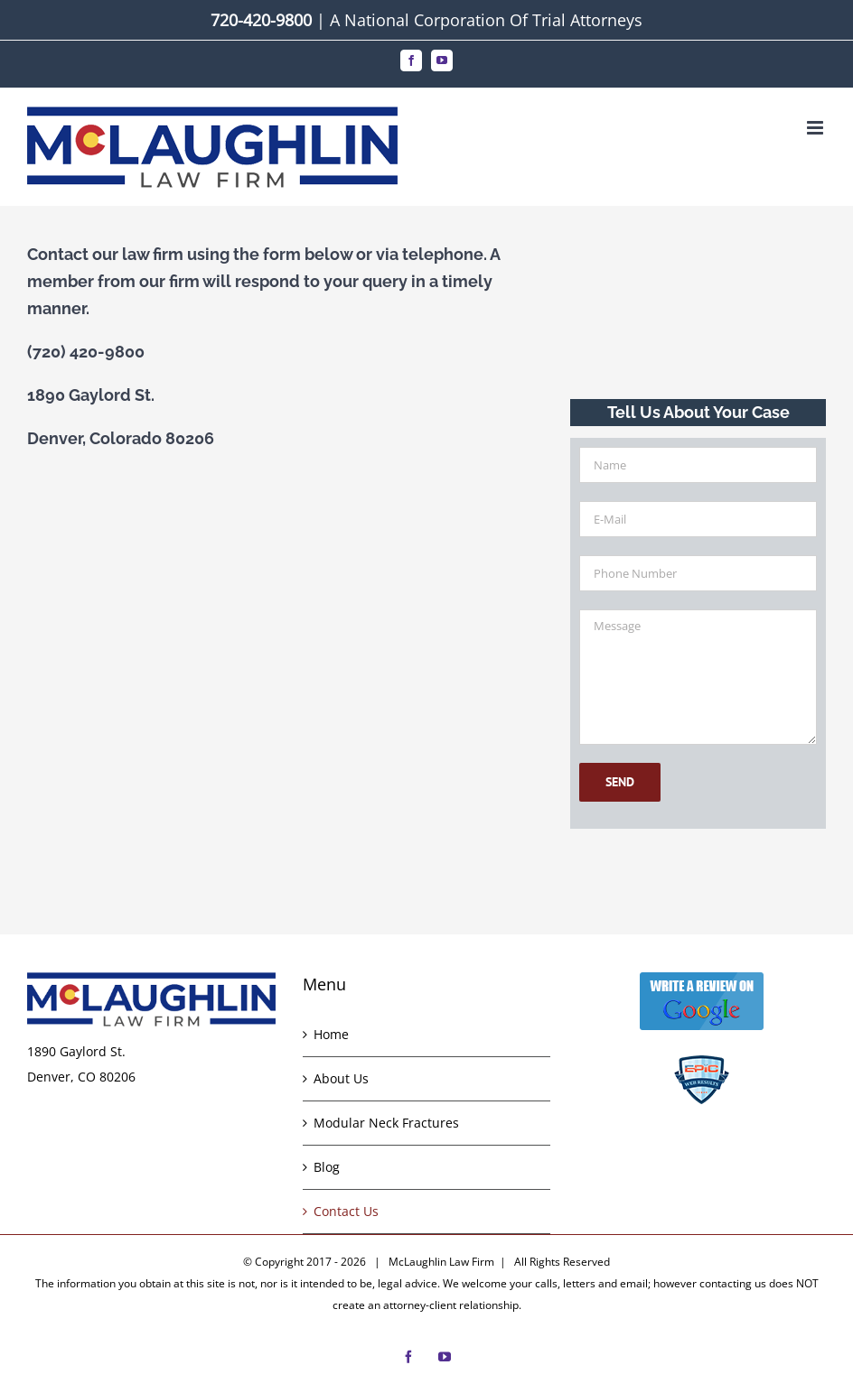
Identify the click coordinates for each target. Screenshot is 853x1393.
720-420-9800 (261, 20)
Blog (327, 1166)
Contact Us (346, 1211)
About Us (341, 1078)
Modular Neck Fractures (386, 1122)
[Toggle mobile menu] (816, 127)
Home (331, 1034)
